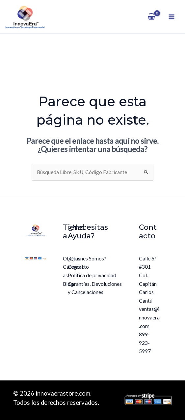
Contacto (78, 267)
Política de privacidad (92, 275)
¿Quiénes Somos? (87, 258)
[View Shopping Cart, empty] (151, 17)
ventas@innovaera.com (149, 317)
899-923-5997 (145, 342)
